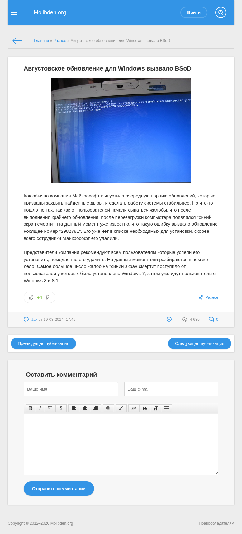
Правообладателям (216, 523)
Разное (59, 41)
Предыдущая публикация (43, 343)
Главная (41, 41)
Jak (34, 319)
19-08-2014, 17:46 (60, 319)
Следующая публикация (199, 343)
